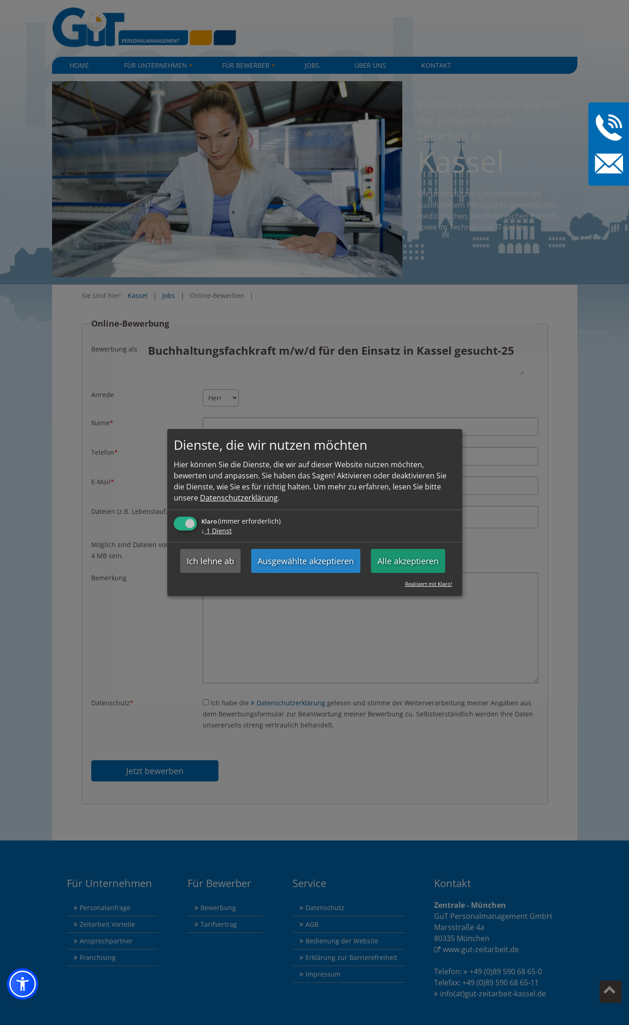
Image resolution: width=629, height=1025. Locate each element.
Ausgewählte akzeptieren (306, 560)
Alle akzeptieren (408, 560)
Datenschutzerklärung (239, 498)
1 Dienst (216, 530)
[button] (22, 984)
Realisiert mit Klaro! (428, 583)
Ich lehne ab (210, 560)
